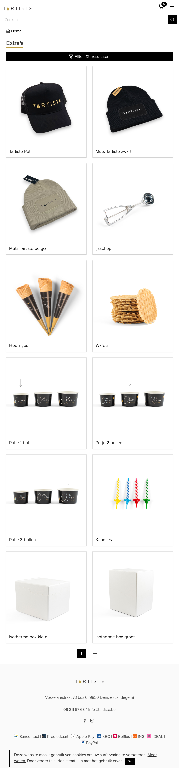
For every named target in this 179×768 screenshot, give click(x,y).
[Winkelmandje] (161, 7)
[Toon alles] (95, 653)
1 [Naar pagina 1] (81, 653)
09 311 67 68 (74, 710)
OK (130, 761)
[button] (172, 6)
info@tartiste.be (102, 710)
